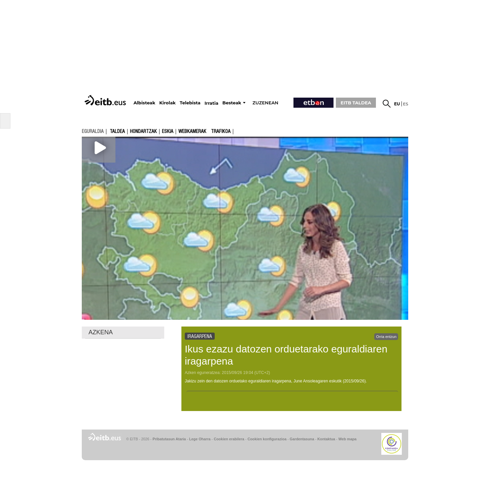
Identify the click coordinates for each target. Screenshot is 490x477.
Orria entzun (386, 337)
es (405, 103)
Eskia (167, 131)
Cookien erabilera (229, 439)
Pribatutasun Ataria (169, 439)
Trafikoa (221, 131)
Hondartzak (143, 131)
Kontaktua (326, 439)
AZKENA (101, 332)
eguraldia (93, 131)
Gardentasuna (302, 439)
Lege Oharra (200, 439)
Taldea (117, 131)
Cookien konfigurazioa (266, 439)
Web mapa (347, 439)
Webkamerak (192, 131)
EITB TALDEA (356, 102)
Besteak (231, 102)
